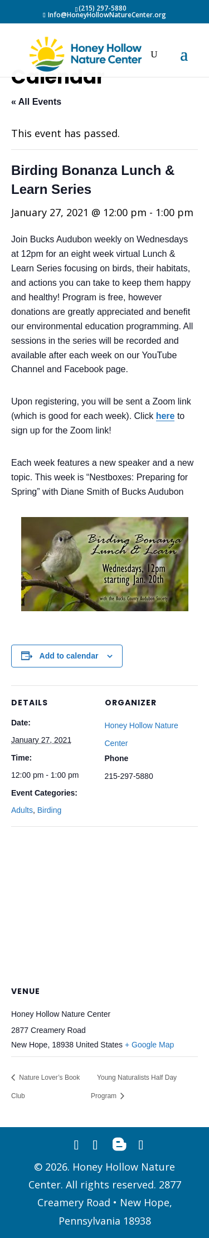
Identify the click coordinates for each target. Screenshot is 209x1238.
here (165, 416)
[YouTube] (140, 1144)
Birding (49, 810)
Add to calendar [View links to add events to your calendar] (69, 655)
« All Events (36, 101)
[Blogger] (119, 1144)
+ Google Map (149, 1044)
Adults (22, 810)
